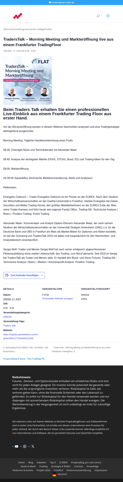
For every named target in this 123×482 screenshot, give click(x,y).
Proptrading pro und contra (86, 462)
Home (21, 462)
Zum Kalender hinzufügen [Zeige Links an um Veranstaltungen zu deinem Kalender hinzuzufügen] (25, 275)
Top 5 (53, 462)
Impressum (101, 470)
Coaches (78, 466)
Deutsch (62, 474)
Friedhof (58, 470)
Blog (30, 462)
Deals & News (28, 466)
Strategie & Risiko (60, 466)
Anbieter (41, 462)
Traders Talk (9, 325)
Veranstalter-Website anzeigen (57, 298)
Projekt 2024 (43, 470)
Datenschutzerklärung (79, 470)
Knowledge (93, 466)
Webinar (7, 316)
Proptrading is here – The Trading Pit (23, 358)
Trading (43, 466)
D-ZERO (63, 462)
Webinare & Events (22, 470)
